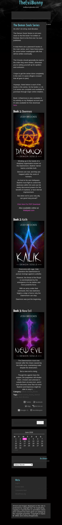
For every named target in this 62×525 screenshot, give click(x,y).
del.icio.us (39, 406)
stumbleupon (37, 410)
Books (35, 392)
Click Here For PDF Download (28, 204)
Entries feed (19, 487)
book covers (23, 395)
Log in (17, 483)
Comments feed (21, 490)
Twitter (28, 402)
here (15, 105)
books (31, 395)
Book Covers (27, 392)
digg (29, 406)
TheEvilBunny (31, 3)
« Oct (16, 450)
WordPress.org (20, 494)
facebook (39, 402)
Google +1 (24, 410)
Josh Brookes (24, 397)
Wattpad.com (28, 210)
